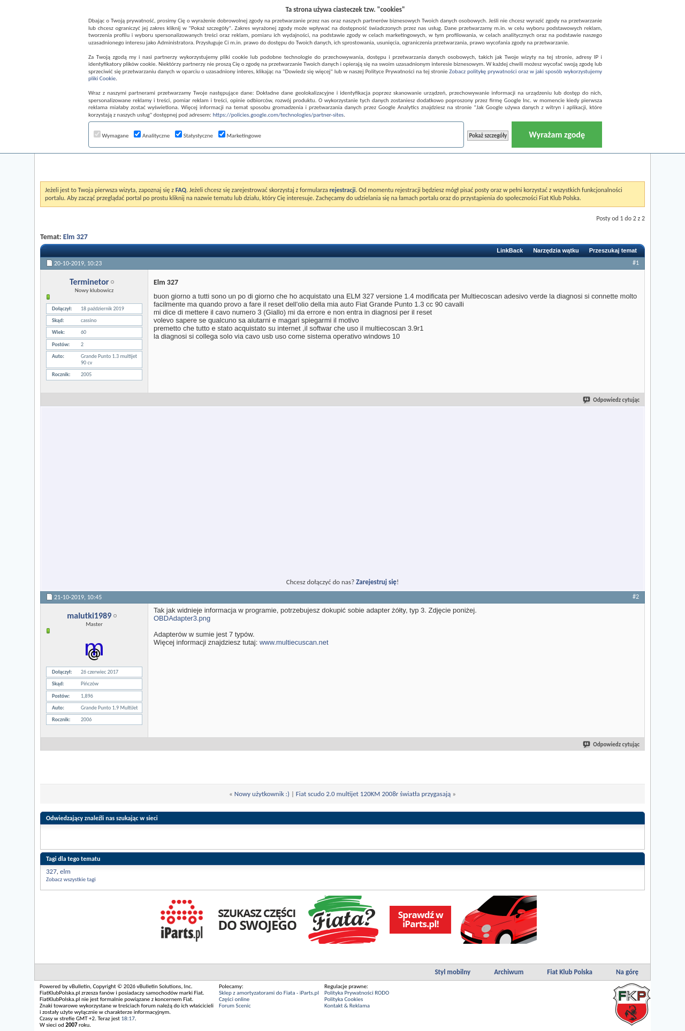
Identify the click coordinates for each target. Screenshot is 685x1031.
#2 (636, 596)
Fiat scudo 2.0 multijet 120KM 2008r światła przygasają (373, 794)
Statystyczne (194, 135)
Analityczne (152, 135)
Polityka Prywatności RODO (356, 992)
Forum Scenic (235, 1005)
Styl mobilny (452, 972)
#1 (636, 262)
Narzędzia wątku (556, 250)
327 (51, 871)
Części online (234, 999)
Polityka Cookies (343, 999)
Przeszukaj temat (613, 250)
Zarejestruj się (376, 582)
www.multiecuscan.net (294, 642)
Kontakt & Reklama (347, 1005)
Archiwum (508, 972)
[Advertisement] (342, 155)
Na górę (627, 972)
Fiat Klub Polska (569, 972)
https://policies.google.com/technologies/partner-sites (278, 114)
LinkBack (510, 250)
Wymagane (111, 135)
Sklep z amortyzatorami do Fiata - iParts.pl (269, 992)
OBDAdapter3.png (182, 618)
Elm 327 (75, 236)
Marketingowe (239, 135)
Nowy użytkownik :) (262, 794)
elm (65, 871)
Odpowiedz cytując (612, 399)
